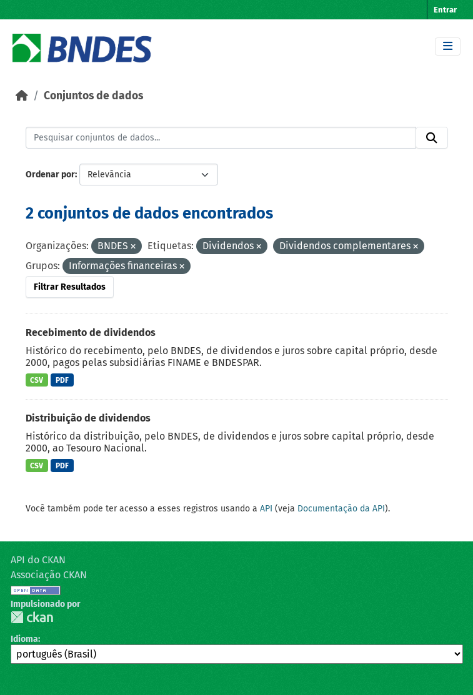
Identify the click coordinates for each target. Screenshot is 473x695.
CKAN (32, 617)
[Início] (22, 95)
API (266, 508)
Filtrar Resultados (70, 287)
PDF (62, 380)
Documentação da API (341, 508)
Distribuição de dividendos (88, 418)
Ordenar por (50, 174)
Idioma (24, 639)
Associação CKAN (49, 575)
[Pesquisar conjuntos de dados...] (221, 138)
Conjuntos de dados (93, 95)
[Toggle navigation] (448, 46)
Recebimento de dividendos (91, 332)
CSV (36, 380)
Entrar (445, 9)
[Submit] (432, 138)
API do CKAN (38, 560)
